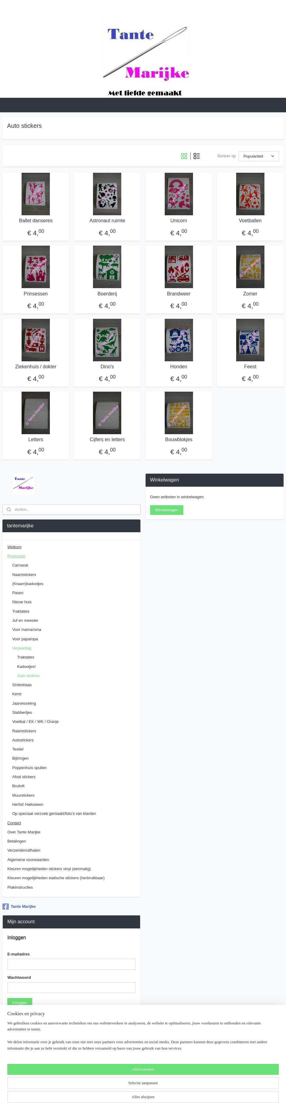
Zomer (250, 293)
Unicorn (179, 220)
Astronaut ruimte (107, 220)
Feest (250, 366)
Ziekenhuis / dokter (35, 366)
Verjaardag (21, 648)
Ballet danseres (35, 220)
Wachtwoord (19, 977)
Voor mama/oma (26, 629)
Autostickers (23, 740)
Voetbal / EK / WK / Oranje (35, 721)
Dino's (107, 366)
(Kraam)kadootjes (27, 583)
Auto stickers (28, 675)
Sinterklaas (22, 685)
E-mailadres (18, 954)
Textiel (17, 749)
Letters (35, 439)
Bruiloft (18, 786)
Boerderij (107, 293)
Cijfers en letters (107, 439)
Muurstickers (23, 795)
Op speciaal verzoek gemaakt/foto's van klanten (54, 813)
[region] (102, 1087)
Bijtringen (20, 758)
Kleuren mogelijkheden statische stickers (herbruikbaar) (56, 878)
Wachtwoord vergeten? (27, 1017)
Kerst (16, 694)
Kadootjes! (26, 666)
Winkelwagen (166, 510)
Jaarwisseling (24, 703)
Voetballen (250, 220)
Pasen (17, 593)
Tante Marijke (19, 906)
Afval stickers (24, 777)
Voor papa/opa (25, 639)
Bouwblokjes (178, 439)
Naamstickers (24, 574)
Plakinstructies (20, 887)
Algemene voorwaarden (28, 859)
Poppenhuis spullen (29, 767)
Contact (14, 823)
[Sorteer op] (259, 156)
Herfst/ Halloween (27, 804)
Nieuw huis (22, 602)
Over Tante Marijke (23, 832)
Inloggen (19, 1002)
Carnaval (20, 565)
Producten (16, 556)
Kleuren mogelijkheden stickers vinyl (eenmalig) (49, 869)
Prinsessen (36, 293)
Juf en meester (25, 620)
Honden (178, 366)
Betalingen (16, 841)
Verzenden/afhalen (23, 850)
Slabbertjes (22, 712)
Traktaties (20, 611)
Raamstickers (24, 731)
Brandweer (178, 293)
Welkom (14, 547)
